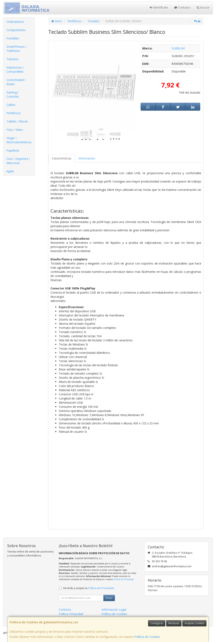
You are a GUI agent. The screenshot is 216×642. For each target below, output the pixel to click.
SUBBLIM (178, 48)
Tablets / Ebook (17, 121)
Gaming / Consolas (12, 94)
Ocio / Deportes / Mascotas (18, 161)
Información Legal (114, 609)
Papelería (12, 150)
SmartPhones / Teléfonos (16, 49)
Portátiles (12, 38)
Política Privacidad (71, 614)
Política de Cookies (147, 637)
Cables (10, 105)
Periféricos (13, 113)
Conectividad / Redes (16, 82)
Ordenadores (15, 22)
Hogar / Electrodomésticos (19, 140)
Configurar (156, 623)
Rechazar (173, 623)
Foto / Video (14, 130)
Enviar (109, 598)
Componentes (16, 30)
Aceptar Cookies (194, 623)
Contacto (182, 7)
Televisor (12, 59)
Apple (10, 171)
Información (87, 158)
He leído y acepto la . (88, 588)
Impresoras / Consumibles (15, 69)
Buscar (203, 7)
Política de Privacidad (123, 579)
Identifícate (159, 7)
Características (61, 158)
